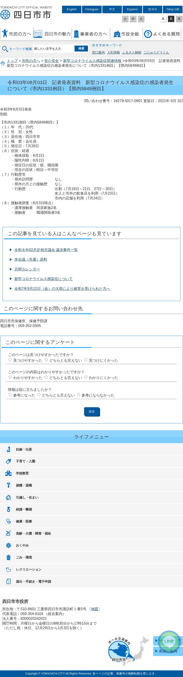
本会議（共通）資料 (30, 259)
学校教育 (22, 473)
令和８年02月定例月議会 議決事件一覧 (46, 250)
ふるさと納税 (131, 52)
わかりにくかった (103, 378)
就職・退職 (24, 485)
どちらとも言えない (65, 360)
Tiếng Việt (172, 9)
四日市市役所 (26, 13)
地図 (94, 609)
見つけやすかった (27, 360)
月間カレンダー (27, 269)
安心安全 (51, 61)
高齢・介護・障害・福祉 (33, 533)
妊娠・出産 (24, 449)
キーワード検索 (17, 46)
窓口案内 (98, 52)
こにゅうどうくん (156, 52)
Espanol (132, 9)
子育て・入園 (25, 461)
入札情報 (113, 52)
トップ (12, 61)
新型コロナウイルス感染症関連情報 (92, 61)
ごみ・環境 (24, 557)
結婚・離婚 (24, 509)
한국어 (152, 9)
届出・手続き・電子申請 (33, 581)
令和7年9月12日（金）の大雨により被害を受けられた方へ (62, 289)
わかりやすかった (27, 378)
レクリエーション (28, 569)
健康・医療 (24, 521)
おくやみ (22, 545)
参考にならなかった (98, 395)
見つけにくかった (103, 360)
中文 (112, 9)
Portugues (91, 9)
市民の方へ (31, 61)
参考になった (24, 395)
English (72, 9)
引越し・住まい (27, 497)
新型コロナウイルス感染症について (43, 279)
